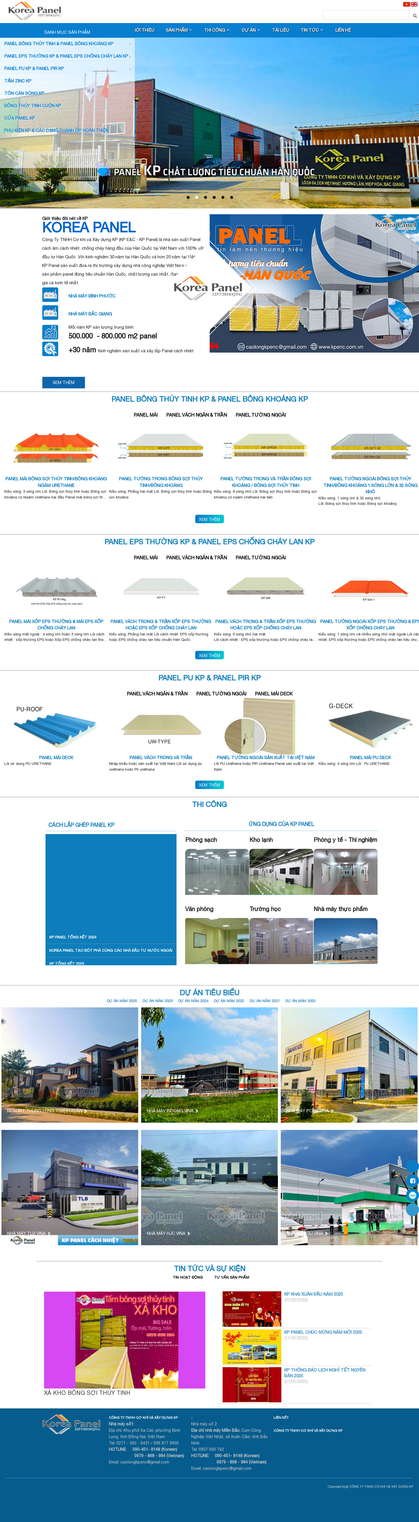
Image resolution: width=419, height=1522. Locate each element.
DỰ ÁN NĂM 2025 (122, 1001)
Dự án (249, 30)
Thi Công (209, 804)
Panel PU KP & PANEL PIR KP (209, 677)
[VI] (406, 4)
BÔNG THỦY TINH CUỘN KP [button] (32, 105)
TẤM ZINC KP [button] (17, 80)
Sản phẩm (177, 30)
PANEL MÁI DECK (56, 757)
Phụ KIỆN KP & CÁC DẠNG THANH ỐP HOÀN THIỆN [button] (56, 130)
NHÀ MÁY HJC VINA (168, 1233)
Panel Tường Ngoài (261, 414)
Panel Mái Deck (274, 693)
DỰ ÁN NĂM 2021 (265, 1001)
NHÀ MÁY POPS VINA (310, 1110)
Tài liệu (280, 30)
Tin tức (310, 30)
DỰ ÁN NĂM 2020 (300, 1001)
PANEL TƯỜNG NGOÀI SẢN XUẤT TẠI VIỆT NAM (265, 757)
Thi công (214, 30)
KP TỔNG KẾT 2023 (66, 964)
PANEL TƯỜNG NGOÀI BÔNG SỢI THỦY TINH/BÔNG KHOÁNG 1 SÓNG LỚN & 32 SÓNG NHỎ (370, 485)
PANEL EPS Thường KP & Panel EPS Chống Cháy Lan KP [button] (66, 56)
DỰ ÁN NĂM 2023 (157, 1001)
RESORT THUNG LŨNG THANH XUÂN (46, 1110)
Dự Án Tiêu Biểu (209, 992)
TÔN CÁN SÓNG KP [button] (24, 93)
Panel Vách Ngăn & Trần (196, 414)
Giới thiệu (143, 30)
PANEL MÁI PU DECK (370, 757)
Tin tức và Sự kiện (209, 1268)
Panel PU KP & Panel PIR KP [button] (34, 68)
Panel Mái (146, 414)
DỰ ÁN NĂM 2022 (229, 1001)
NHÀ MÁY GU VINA (307, 1233)
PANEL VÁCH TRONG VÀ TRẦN (161, 757)
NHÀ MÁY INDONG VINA (172, 1110)
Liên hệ (343, 30)
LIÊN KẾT (281, 1418)
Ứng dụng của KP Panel (281, 824)
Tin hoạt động (188, 1277)
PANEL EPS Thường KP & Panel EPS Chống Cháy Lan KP (209, 541)
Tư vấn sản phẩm (231, 1277)
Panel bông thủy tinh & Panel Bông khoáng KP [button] (58, 43)
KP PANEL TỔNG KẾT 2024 (72, 937)
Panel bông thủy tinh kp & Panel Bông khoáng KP (209, 399)
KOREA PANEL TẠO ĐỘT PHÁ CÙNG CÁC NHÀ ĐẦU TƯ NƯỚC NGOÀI (110, 950)
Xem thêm (209, 519)
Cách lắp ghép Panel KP (81, 825)
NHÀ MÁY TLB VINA (28, 1233)
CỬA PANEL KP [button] (19, 118)
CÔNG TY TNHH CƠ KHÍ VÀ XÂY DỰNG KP (143, 1418)
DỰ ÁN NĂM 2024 (193, 1001)
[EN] (414, 4)
